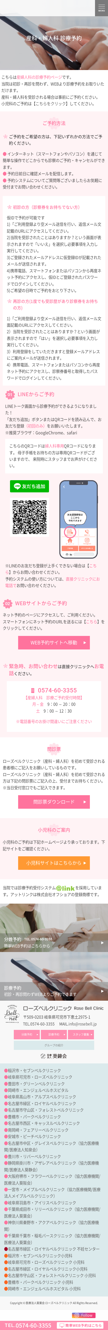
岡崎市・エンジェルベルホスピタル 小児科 (44, 1289)
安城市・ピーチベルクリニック (34, 1137)
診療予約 (53, 1034)
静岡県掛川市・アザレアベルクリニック (42, 1163)
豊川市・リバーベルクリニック (34, 1157)
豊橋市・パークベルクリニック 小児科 (40, 1282)
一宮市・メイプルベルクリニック (36, 1190)
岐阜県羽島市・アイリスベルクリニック (42, 1203)
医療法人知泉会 (22, 1150)
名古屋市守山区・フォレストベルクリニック (46, 1110)
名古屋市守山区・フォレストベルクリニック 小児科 (52, 1275)
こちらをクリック (50, 104)
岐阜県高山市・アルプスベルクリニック (42, 1097)
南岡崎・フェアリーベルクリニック (38, 1130)
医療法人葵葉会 (17, 1216)
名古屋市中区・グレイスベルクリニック (42, 1143)
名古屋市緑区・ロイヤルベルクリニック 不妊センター (54, 1249)
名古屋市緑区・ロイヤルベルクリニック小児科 (47, 1269)
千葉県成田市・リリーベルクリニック (40, 1209)
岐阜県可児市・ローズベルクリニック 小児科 (46, 1262)
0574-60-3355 (57, 690)
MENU (101, 8)
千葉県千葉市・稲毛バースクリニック (40, 1236)
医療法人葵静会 (22, 1170)
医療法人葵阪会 (17, 1183)
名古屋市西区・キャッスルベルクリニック (44, 1123)
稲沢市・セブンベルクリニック (34, 1071)
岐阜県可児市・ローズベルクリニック (40, 1077)
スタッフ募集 (81, 1034)
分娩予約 (26, 1034)
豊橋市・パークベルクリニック (34, 1117)
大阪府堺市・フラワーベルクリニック (40, 1176)
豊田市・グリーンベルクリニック (36, 1084)
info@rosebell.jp (82, 1024)
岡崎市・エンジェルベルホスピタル (38, 1090)
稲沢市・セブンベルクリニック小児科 (40, 1256)
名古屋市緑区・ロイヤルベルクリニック (42, 1104)
